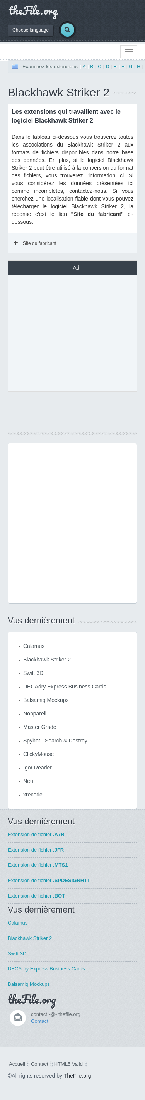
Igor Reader (37, 767)
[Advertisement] (76, 332)
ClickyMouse (38, 754)
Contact (39, 1021)
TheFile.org (77, 1076)
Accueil (17, 1064)
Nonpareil (34, 713)
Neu (28, 781)
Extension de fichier (36, 834)
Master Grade (39, 727)
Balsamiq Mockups (46, 700)
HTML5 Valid (68, 1064)
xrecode (33, 794)
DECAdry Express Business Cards (64, 686)
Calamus (33, 646)
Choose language (30, 30)
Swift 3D (33, 673)
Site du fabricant (35, 243)
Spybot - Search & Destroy (55, 740)
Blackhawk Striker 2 (47, 659)
